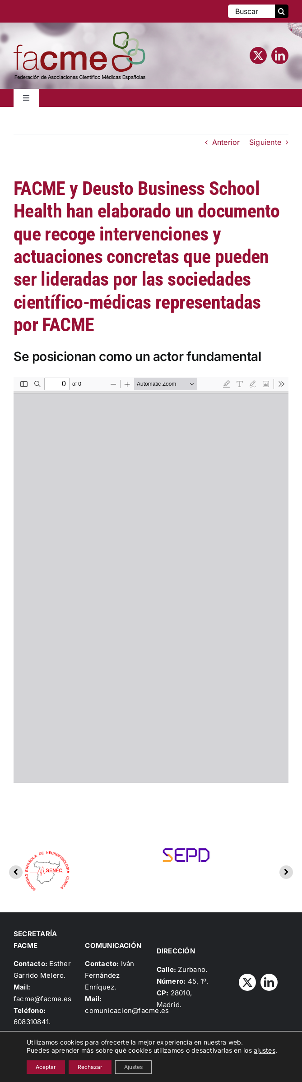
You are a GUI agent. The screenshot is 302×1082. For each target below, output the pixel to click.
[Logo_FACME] (79, 35)
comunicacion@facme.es (127, 1010)
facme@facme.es (42, 998)
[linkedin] (279, 55)
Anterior (226, 142)
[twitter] (258, 55)
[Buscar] (251, 11)
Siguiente (265, 142)
